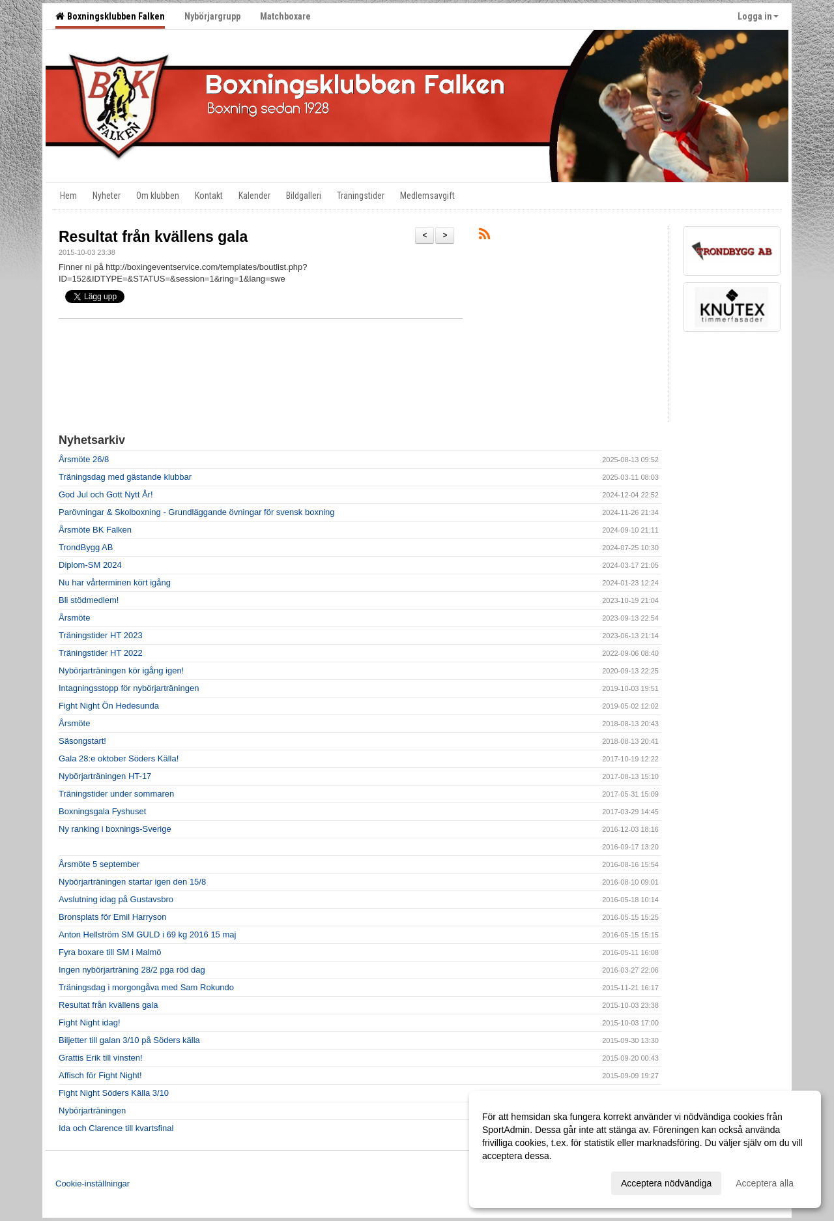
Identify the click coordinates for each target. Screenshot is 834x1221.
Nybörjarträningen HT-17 (105, 776)
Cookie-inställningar (92, 1183)
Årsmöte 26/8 (84, 459)
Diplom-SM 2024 (90, 565)
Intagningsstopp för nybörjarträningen (129, 688)
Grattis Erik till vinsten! (101, 1058)
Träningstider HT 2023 (101, 635)
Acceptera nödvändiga (666, 1183)
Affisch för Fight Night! (100, 1075)
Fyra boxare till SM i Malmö (110, 952)
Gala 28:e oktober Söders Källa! (119, 758)
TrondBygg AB (86, 547)
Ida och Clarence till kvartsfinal (116, 1128)
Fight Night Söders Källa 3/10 (114, 1093)
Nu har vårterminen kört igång (115, 582)
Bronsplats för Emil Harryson (112, 917)
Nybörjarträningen (92, 1110)
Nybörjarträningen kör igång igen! (121, 670)
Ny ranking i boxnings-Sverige (115, 829)
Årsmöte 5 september (99, 864)
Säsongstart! (82, 741)
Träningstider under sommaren (116, 794)
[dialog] (645, 1149)
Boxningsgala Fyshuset (102, 811)
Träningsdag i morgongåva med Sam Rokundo (146, 987)
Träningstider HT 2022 (101, 653)
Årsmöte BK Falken (95, 530)
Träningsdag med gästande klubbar (125, 477)
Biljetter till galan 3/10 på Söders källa (129, 1040)
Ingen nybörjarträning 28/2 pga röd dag (132, 970)
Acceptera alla (765, 1183)
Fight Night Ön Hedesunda (109, 706)
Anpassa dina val (517, 1181)
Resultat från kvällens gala (153, 236)
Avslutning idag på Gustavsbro (116, 899)
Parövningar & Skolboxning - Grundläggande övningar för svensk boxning (196, 512)
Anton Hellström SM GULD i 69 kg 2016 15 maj (147, 934)
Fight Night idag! (90, 1022)
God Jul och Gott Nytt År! (106, 494)
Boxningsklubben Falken (110, 16)
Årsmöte (74, 618)
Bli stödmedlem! (89, 600)
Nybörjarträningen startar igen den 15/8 (132, 882)
